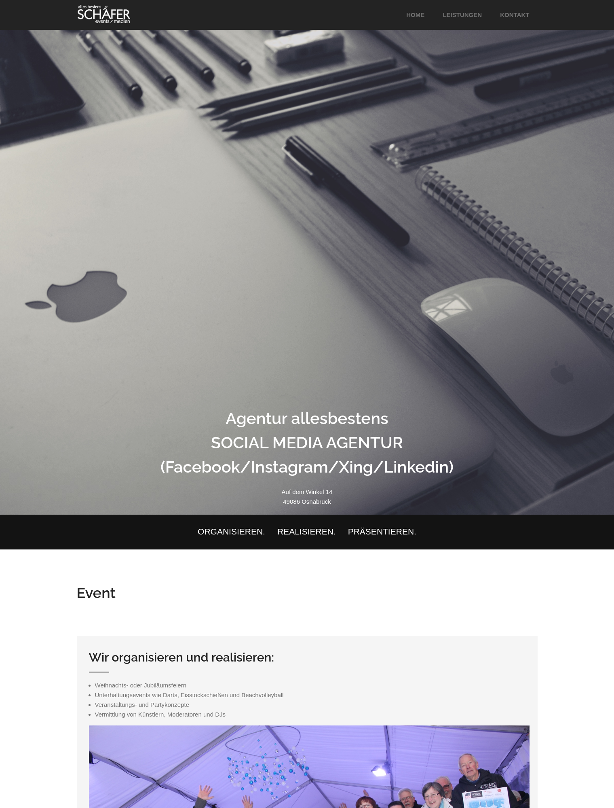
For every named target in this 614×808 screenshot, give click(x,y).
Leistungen (462, 14)
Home (415, 14)
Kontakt (514, 14)
